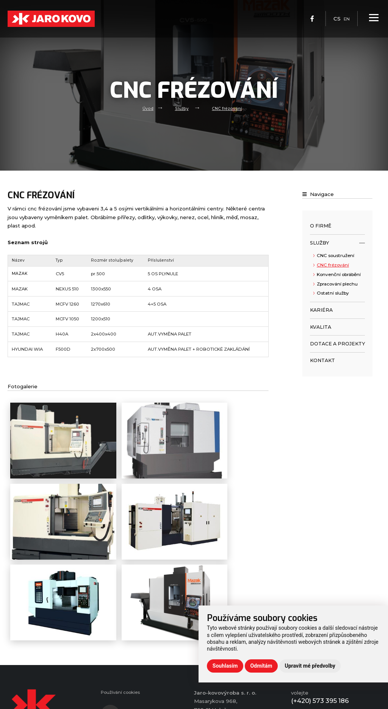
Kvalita (320, 327)
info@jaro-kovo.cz (325, 691)
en (346, 23)
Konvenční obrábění (339, 274)
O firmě (320, 226)
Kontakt (322, 360)
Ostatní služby (333, 293)
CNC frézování (227, 108)
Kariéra (321, 310)
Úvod (146, 108)
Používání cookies (123, 659)
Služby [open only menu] (337, 243)
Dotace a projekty (337, 344)
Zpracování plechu (337, 284)
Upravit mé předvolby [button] (310, 666)
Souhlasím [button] (225, 666)
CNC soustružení (335, 255)
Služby (181, 108)
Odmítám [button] (261, 666)
